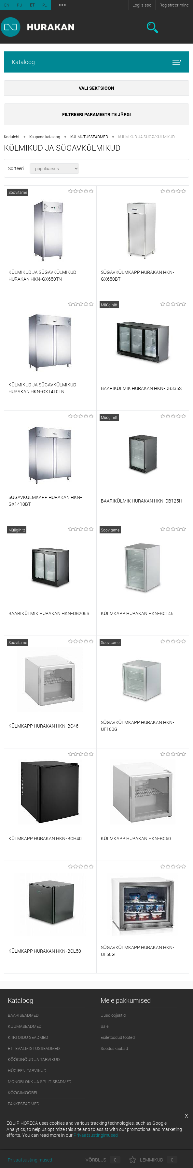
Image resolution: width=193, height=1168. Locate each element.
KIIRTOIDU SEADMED (28, 1037)
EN (6, 4)
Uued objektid (113, 1015)
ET (32, 4)
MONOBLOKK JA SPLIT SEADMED (40, 1081)
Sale (105, 1026)
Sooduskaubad (114, 1048)
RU (19, 4)
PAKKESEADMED (23, 1104)
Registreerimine (174, 5)
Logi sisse (141, 5)
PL (44, 4)
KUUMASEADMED (25, 1026)
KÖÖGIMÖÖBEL (23, 1092)
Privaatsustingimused (30, 1160)
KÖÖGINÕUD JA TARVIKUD (34, 1059)
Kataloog (96, 62)
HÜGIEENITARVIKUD (27, 1070)
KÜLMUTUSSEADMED (89, 136)
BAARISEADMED (23, 1015)
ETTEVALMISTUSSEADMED (34, 1048)
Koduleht (12, 136)
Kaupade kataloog (44, 136)
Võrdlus (97, 1160)
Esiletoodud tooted (118, 1037)
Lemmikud (153, 1160)
